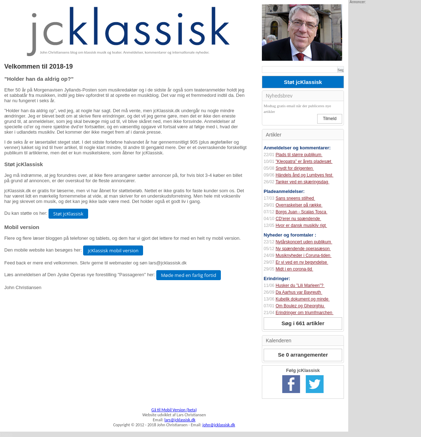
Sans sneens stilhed (295, 198)
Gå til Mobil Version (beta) (174, 409)
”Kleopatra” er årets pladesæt (303, 161)
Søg (341, 70)
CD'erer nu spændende (298, 218)
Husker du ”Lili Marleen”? (299, 285)
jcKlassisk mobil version (113, 250)
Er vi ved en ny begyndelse (301, 262)
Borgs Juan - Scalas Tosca (301, 211)
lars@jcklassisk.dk (180, 419)
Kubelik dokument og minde (302, 299)
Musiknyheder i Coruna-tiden (303, 255)
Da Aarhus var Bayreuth (298, 292)
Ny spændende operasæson (303, 248)
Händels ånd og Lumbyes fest (304, 175)
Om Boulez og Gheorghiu (300, 305)
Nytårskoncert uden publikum (303, 241)
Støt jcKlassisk (68, 213)
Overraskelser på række (298, 205)
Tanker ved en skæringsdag (302, 181)
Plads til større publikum (298, 154)
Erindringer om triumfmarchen (304, 312)
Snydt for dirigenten (294, 168)
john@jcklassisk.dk (218, 424)
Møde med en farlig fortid (188, 275)
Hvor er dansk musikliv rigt (301, 225)
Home (6, 434)
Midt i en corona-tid (294, 269)
